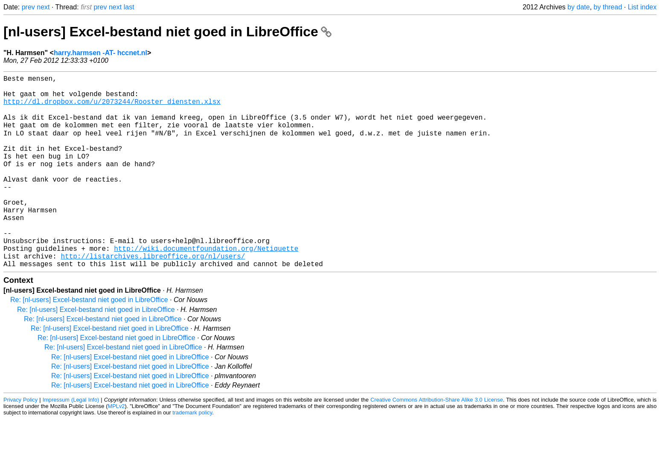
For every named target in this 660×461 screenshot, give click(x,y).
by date (578, 7)
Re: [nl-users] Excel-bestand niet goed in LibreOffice (89, 341)
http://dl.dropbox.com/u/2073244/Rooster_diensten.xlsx (112, 108)
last (129, 7)
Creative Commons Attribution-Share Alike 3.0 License (436, 441)
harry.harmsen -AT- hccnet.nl (100, 52)
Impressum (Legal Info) (71, 441)
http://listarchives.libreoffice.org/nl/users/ (153, 296)
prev (28, 7)
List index (642, 7)
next (43, 7)
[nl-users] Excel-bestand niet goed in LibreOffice (167, 31)
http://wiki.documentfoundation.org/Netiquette (206, 286)
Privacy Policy (20, 441)
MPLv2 (116, 448)
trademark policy (192, 454)
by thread (607, 7)
